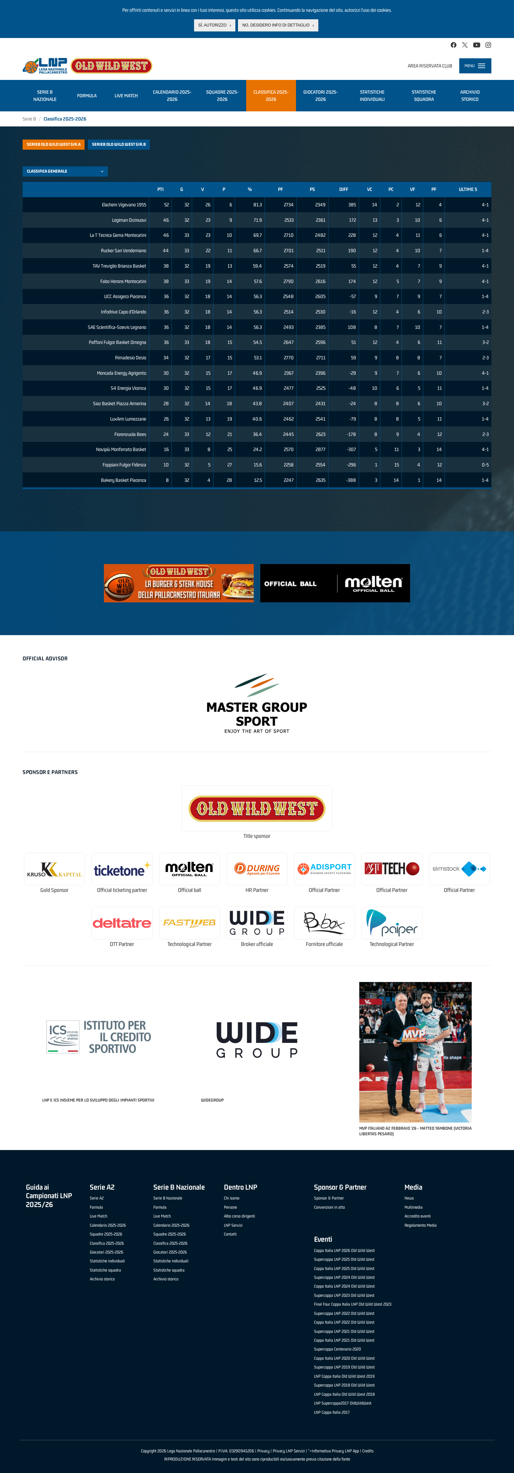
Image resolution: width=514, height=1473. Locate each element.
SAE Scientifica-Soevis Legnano (117, 327)
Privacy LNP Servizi (289, 1450)
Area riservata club (430, 65)
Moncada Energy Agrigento (121, 373)
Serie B (29, 119)
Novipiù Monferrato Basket (121, 449)
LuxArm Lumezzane (128, 419)
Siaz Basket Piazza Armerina (119, 403)
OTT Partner (122, 944)
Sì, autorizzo (212, 25)
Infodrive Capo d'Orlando (123, 311)
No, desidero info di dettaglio (275, 25)
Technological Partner (190, 944)
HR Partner (257, 890)
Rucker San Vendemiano (123, 250)
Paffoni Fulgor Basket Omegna (117, 342)
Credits (367, 1450)
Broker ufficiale (257, 944)
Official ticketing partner (122, 890)
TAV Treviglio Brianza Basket (119, 266)
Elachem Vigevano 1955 (124, 204)
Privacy (263, 1450)
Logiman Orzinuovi (129, 220)
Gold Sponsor (54, 890)
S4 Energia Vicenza (128, 388)
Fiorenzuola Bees (130, 434)
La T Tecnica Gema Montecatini (118, 235)
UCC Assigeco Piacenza (125, 296)
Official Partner (324, 890)
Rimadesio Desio (130, 357)
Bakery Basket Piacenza (123, 480)
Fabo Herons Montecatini (123, 281)
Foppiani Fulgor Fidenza (124, 464)
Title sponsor (257, 836)
